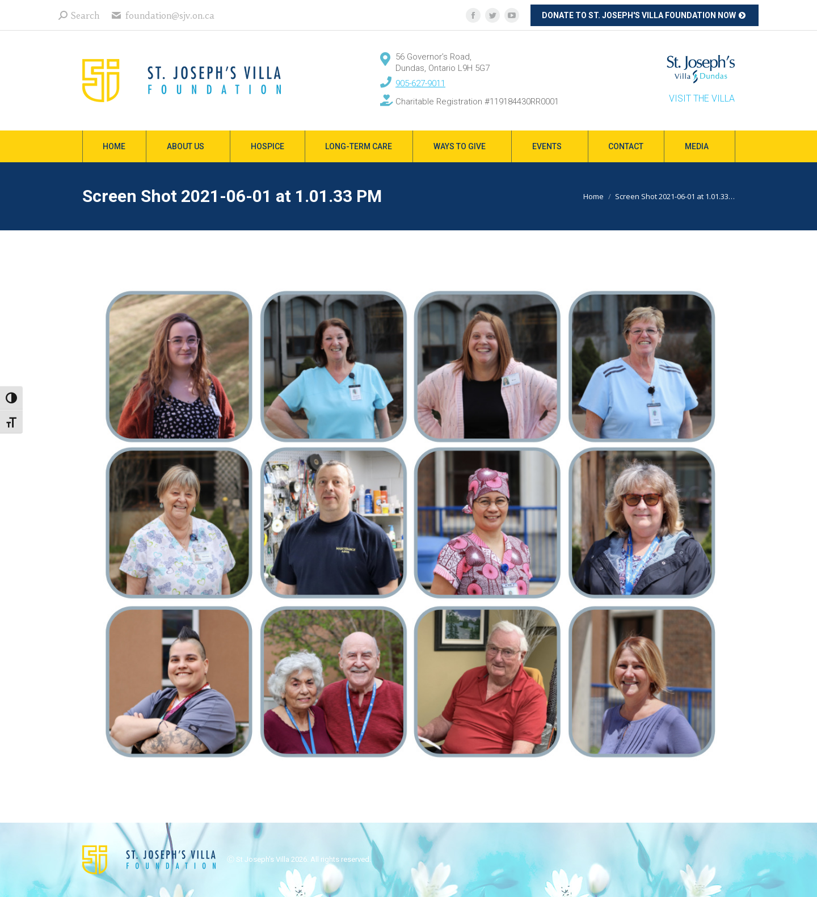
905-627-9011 (420, 83)
